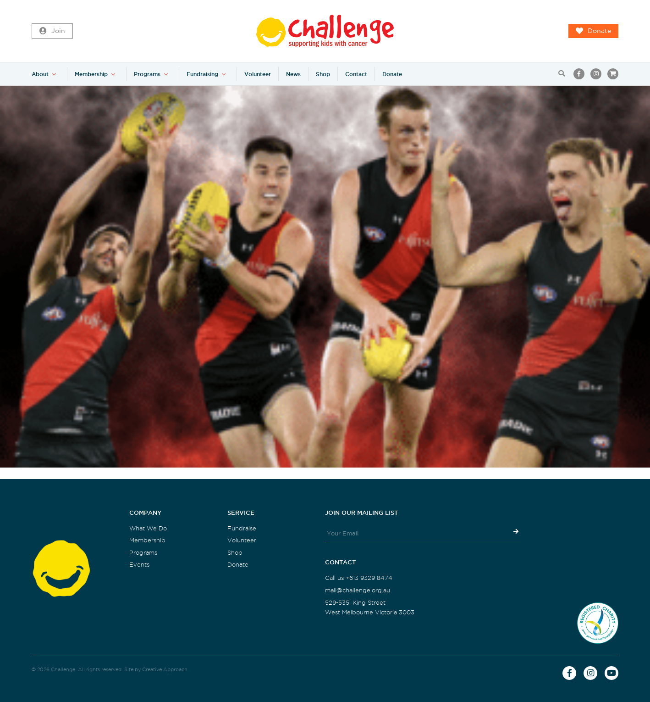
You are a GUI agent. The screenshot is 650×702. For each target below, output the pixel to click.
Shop (323, 74)
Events (139, 565)
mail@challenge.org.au (357, 590)
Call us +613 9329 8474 (358, 578)
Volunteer (257, 74)
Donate (593, 31)
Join (52, 31)
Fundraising (202, 74)
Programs (147, 74)
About (40, 74)
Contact (356, 74)
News (293, 74)
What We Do (148, 528)
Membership (91, 74)
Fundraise (241, 528)
